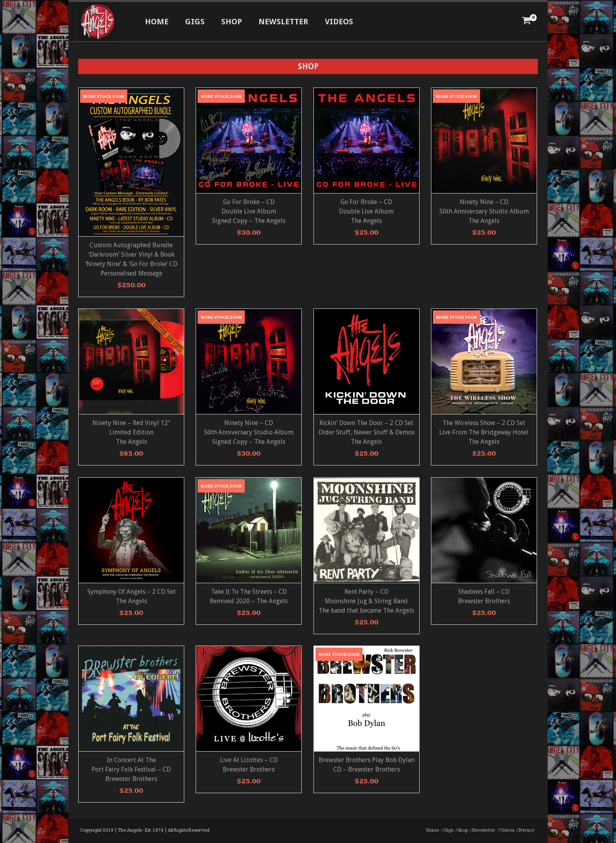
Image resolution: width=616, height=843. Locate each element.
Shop (231, 21)
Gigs (195, 21)
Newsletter (283, 21)
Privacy (526, 830)
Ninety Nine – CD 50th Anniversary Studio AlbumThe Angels (484, 211)
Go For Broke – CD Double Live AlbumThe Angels (366, 211)
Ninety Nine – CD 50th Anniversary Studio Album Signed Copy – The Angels (248, 432)
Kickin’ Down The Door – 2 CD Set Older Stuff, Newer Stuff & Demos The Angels (366, 432)
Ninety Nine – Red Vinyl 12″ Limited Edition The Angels (131, 432)
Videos (339, 21)
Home (157, 21)
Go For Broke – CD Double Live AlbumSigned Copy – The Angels (248, 211)
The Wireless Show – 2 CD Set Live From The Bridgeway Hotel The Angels (483, 432)
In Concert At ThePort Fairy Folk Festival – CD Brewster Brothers (131, 769)
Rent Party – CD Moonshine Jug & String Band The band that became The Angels (366, 601)
